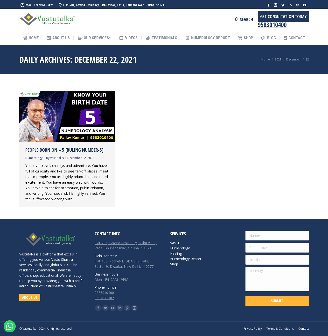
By (55, 158)
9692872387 (104, 298)
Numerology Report (185, 258)
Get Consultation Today (283, 16)
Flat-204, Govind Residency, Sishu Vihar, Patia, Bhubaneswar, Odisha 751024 (113, 5)
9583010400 (272, 24)
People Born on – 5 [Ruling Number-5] (64, 150)
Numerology (33, 158)
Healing (176, 253)
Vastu (174, 242)
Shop (174, 264)
